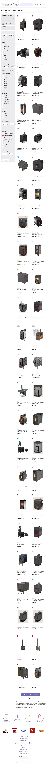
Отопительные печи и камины (25, 12)
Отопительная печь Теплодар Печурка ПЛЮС (38, 403)
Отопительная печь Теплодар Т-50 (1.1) (23, 628)
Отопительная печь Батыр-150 (23, 261)
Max (30, 742)
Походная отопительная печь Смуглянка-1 (22, 600)
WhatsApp (18, 742)
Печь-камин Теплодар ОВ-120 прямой (38, 290)
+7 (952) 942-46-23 (23, 736)
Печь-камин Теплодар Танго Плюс (22, 515)
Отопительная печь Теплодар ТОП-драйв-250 (38, 515)
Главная (3, 12)
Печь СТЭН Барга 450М (36, 120)
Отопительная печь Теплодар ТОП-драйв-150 (23, 234)
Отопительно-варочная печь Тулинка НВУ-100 (22, 459)
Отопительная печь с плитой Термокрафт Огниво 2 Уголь (37, 93)
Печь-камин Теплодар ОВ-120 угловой (38, 206)
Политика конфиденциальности (23, 762)
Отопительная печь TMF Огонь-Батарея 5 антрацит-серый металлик (22, 346)
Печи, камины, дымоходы (12, 12)
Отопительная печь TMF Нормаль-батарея (36, 346)
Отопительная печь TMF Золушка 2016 (22, 318)
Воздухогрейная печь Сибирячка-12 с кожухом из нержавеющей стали (22, 93)
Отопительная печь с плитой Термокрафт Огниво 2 (37, 544)
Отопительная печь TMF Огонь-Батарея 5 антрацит (37, 685)
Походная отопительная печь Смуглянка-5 (22, 685)
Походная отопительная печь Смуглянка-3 (37, 656)
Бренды (23, 747)
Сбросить (5, 160)
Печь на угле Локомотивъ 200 (38, 176)
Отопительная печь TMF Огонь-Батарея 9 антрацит (22, 487)
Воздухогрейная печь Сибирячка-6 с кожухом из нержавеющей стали (37, 234)
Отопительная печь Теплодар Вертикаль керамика (38, 262)
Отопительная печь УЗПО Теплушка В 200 (37, 149)
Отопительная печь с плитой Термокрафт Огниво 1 (37, 318)
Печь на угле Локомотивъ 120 (38, 35)
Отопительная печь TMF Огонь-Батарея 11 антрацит (22, 375)
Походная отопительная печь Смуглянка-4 (22, 656)
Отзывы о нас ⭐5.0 (4, 1)
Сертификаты (23, 749)
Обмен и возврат (23, 753)
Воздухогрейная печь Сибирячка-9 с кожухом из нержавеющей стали (22, 206)
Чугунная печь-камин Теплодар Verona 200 (21, 36)
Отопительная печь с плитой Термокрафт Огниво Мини (22, 65)
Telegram (25, 742)
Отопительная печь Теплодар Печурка (38, 459)
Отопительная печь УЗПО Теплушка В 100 (22, 149)
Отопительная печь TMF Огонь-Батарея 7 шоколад (22, 431)
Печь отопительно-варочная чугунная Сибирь (37, 65)
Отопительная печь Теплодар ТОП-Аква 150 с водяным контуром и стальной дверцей (38, 572)
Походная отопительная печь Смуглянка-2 (22, 403)
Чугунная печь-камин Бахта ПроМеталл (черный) (22, 572)
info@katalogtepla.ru (23, 738)
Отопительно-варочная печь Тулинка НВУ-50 (22, 177)
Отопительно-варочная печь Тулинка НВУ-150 (22, 544)
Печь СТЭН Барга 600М (21, 289)
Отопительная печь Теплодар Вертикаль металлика (23, 121)
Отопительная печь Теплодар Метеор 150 (38, 431)
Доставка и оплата (23, 751)
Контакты (23, 745)
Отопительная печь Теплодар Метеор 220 (38, 487)
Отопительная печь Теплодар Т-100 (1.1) (38, 628)
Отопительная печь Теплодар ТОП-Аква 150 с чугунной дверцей (38, 600)
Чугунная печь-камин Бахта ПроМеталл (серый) (37, 375)
